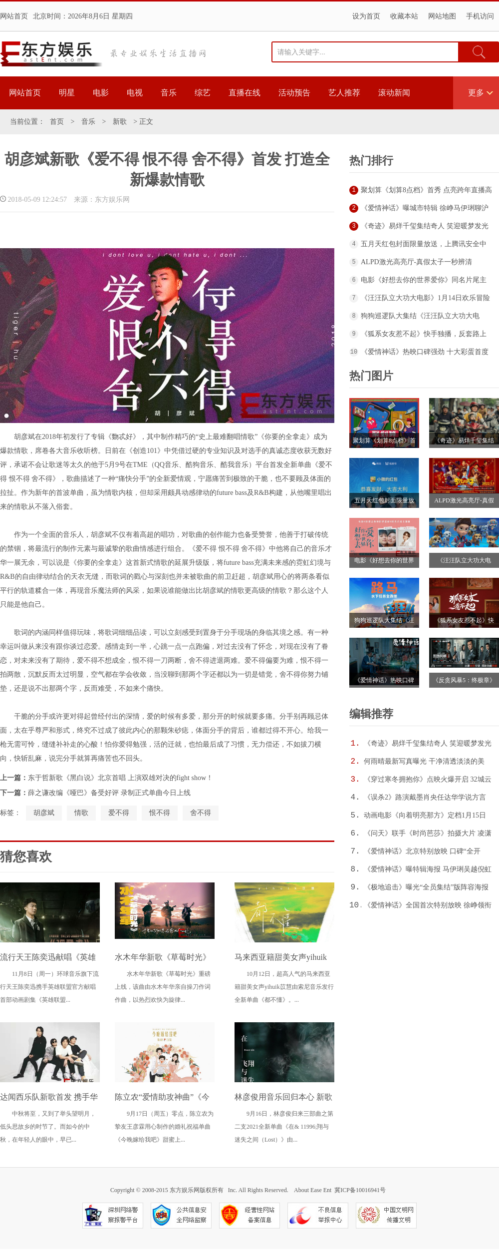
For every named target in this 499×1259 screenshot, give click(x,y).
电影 (101, 92)
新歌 (120, 121)
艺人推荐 (344, 92)
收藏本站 (404, 16)
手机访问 (480, 16)
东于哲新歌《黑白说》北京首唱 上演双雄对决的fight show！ (120, 778)
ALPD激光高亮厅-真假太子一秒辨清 (416, 262)
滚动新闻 (394, 92)
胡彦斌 (43, 813)
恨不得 (159, 813)
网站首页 (14, 16)
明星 (67, 92)
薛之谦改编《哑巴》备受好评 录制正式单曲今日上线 (109, 793)
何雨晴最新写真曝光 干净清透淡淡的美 (424, 761)
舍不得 (200, 813)
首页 (57, 121)
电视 (135, 92)
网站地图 (442, 16)
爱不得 (118, 813)
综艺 (203, 92)
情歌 (81, 813)
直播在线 (244, 92)
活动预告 (294, 92)
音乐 (169, 92)
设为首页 (366, 16)
